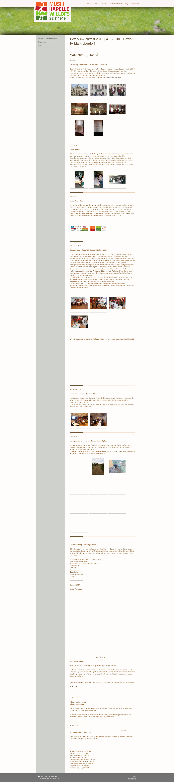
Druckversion (44, 776)
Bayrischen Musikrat (114, 77)
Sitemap (54, 776)
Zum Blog (73, 686)
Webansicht (132, 779)
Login (134, 776)
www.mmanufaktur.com (125, 213)
